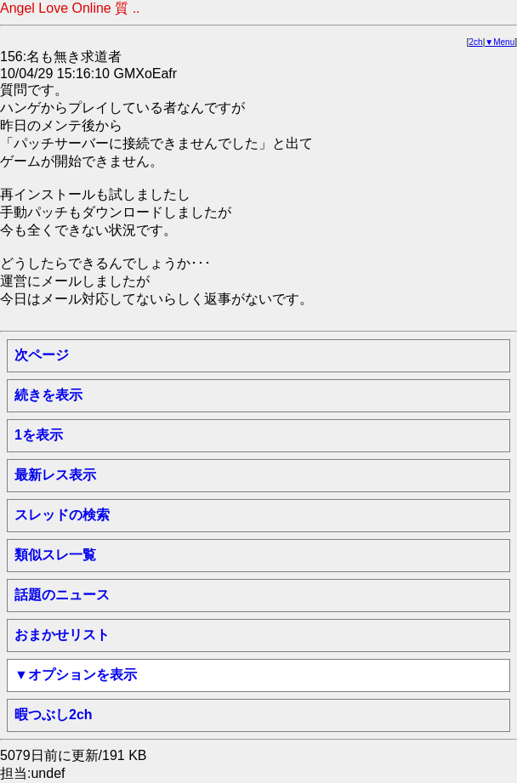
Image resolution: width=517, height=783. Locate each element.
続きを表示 (48, 395)
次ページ (41, 355)
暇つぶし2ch (53, 714)
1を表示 (38, 435)
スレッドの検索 (62, 515)
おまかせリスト (62, 634)
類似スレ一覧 (55, 555)
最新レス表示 (55, 475)
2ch (476, 42)
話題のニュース (62, 594)
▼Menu (499, 42)
